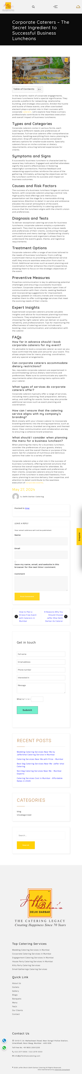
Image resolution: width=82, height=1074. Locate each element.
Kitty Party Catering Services (26, 965)
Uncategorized (24, 815)
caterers (27, 111)
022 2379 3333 (35, 1052)
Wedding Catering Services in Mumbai (31, 950)
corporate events (34, 482)
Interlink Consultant (62, 1069)
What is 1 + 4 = (24, 699)
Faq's (14, 1006)
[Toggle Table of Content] (38, 89)
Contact (16, 1014)
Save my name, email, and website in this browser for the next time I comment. (37, 565)
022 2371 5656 (20, 1052)
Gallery (15, 991)
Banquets (16, 998)
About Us (16, 983)
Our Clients (17, 1010)
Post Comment (27, 596)
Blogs (15, 995)
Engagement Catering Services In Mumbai (33, 957)
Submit (27, 710)
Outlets (15, 987)
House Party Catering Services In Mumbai (32, 961)
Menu (14, 1002)
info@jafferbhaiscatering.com (27, 1056)
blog (27, 508)
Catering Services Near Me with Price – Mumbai (40, 759)
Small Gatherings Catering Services (29, 969)
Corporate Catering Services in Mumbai (31, 954)
